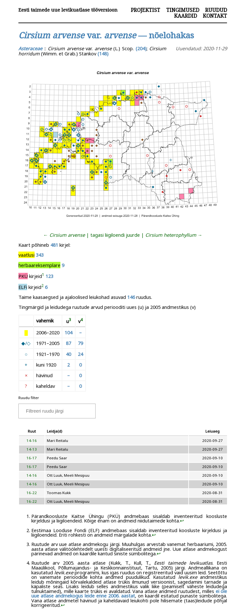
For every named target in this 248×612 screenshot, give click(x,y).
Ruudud (216, 10)
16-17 (31, 457)
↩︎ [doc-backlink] (182, 520)
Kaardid (185, 15)
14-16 (31, 440)
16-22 (31, 492)
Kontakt (215, 15)
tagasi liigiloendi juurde (115, 235)
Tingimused (182, 10)
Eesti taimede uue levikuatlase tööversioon (68, 10)
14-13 (31, 449)
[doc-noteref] (43, 276)
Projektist (145, 10)
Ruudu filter (28, 397)
